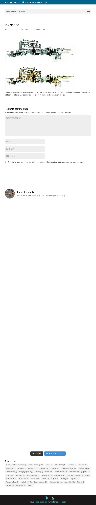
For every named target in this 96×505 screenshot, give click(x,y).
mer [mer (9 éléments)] (87, 475)
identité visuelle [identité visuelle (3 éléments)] (33, 475)
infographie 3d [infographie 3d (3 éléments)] (60, 475)
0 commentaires (40, 29)
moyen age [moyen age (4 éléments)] (23, 479)
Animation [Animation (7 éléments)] (72, 465)
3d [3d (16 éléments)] (8, 465)
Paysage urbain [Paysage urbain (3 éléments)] (12, 482)
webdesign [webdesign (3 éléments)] (20, 485)
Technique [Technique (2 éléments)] (54, 482)
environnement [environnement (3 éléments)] (61, 472)
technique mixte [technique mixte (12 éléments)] (68, 482)
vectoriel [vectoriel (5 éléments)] (10, 485)
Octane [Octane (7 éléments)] (45, 479)
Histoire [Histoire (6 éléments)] (9, 475)
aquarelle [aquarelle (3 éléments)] (22, 468)
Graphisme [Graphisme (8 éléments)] (74, 472)
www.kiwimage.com (57, 502)
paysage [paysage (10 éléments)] (75, 479)
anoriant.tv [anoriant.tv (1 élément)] (10, 468)
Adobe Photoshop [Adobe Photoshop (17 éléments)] (35, 465)
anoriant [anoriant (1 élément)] (83, 465)
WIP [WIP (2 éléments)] (30, 485)
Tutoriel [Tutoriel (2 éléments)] (80, 482)
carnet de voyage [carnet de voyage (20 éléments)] (69, 468)
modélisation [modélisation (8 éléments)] (11, 479)
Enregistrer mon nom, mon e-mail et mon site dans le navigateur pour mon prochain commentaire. (45, 162)
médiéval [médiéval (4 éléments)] (35, 479)
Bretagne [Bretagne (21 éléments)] (54, 468)
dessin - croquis (24, 29)
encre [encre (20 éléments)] (48, 472)
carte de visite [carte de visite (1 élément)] (84, 468)
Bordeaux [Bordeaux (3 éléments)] (43, 468)
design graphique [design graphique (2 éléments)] (26, 472)
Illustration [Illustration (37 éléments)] (47, 475)
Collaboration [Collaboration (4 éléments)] (11, 472)
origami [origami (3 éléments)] (54, 479)
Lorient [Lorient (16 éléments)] (79, 475)
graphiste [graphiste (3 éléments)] (85, 472)
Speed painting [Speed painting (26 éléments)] (40, 482)
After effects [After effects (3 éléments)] (60, 465)
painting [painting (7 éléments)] (64, 479)
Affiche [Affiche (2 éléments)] (49, 465)
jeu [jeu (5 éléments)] (70, 475)
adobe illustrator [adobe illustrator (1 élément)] (19, 465)
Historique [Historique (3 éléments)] (20, 475)
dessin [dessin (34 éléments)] (39, 472)
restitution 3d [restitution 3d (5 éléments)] (26, 482)
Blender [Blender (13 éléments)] (32, 468)
